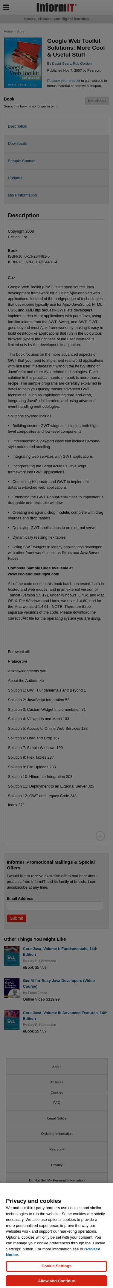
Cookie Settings (56, 1268)
